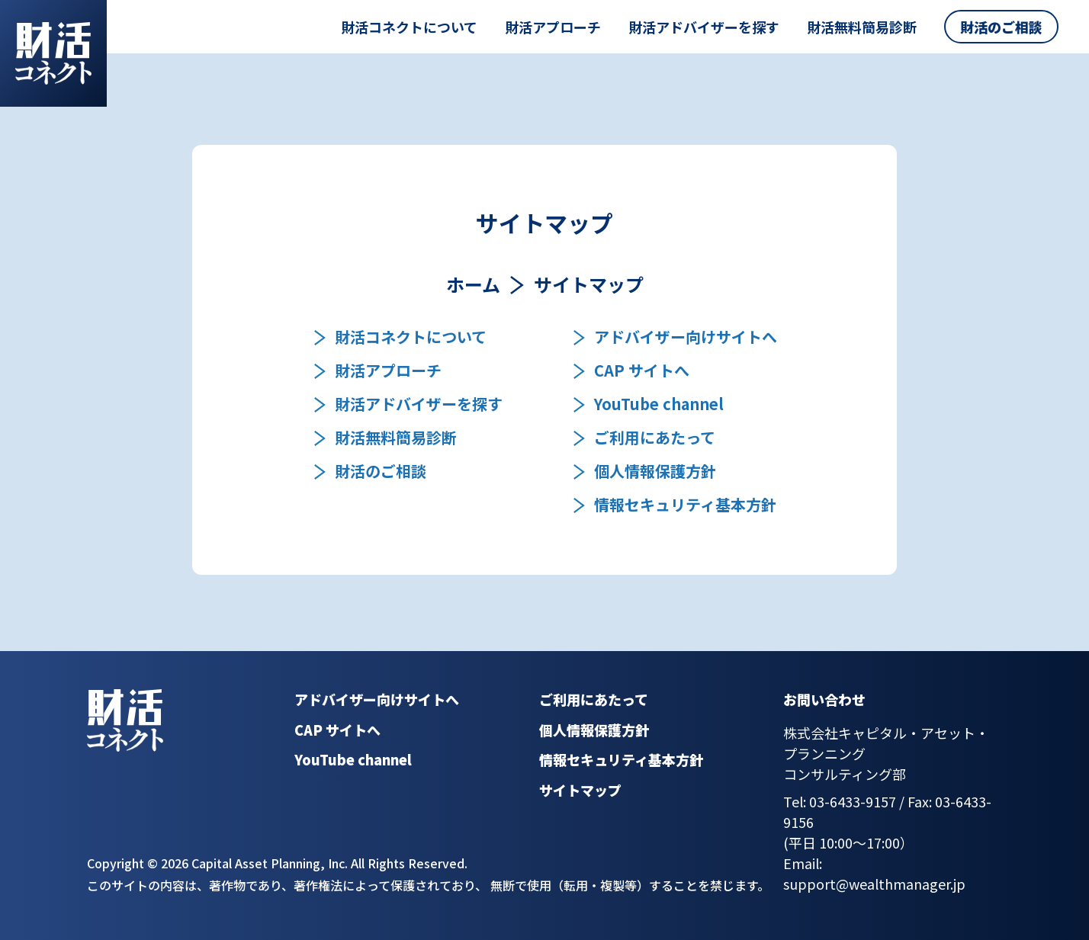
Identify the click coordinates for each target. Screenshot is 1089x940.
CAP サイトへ (641, 370)
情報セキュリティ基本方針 (685, 505)
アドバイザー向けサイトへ (685, 337)
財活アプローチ (553, 27)
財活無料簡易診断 (862, 27)
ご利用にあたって (654, 437)
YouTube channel (659, 404)
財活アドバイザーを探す (703, 27)
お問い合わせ (824, 699)
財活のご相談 (1001, 27)
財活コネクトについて (409, 27)
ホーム (473, 284)
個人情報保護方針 (655, 471)
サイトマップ (580, 790)
